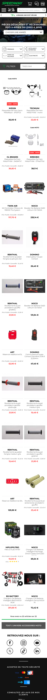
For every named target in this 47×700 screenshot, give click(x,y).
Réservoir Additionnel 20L (12, 501)
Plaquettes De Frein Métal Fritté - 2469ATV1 (12, 160)
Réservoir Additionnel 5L (12, 354)
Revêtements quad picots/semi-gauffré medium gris (34, 405)
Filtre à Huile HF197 (12, 550)
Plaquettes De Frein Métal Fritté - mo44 (35, 111)
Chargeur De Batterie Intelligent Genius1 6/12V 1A (34, 600)
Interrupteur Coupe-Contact (34, 258)
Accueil (5, 20)
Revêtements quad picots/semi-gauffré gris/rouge (12, 405)
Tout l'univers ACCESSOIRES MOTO (23, 625)
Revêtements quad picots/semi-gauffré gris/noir (34, 454)
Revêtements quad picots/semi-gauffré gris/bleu (12, 308)
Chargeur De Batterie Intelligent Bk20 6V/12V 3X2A (12, 600)
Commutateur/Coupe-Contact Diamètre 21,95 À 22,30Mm (35, 356)
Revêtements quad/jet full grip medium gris (12, 453)
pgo (34, 20)
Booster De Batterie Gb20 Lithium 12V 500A (34, 307)
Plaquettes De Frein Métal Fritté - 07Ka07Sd (34, 160)
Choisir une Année (16, 32)
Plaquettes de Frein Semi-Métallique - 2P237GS (12, 111)
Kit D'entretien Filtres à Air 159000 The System (12, 209)
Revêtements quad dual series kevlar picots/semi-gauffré (34, 503)
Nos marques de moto (21, 20)
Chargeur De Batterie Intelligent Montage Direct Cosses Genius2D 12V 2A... (34, 552)
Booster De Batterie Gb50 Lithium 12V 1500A (34, 209)
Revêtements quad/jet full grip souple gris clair (12, 258)
